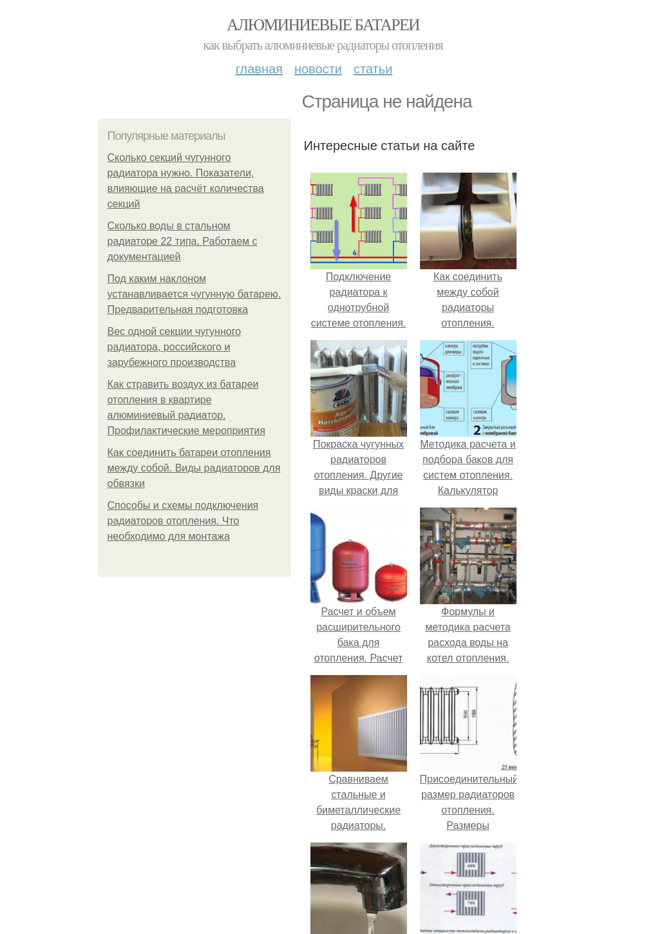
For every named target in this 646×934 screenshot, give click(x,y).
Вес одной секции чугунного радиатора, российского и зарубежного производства (175, 347)
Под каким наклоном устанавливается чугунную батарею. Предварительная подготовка (194, 294)
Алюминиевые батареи (323, 24)
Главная (259, 69)
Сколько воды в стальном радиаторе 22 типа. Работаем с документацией (183, 241)
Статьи (373, 69)
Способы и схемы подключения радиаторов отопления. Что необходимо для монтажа (183, 521)
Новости (318, 69)
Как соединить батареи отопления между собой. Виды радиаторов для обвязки (194, 468)
